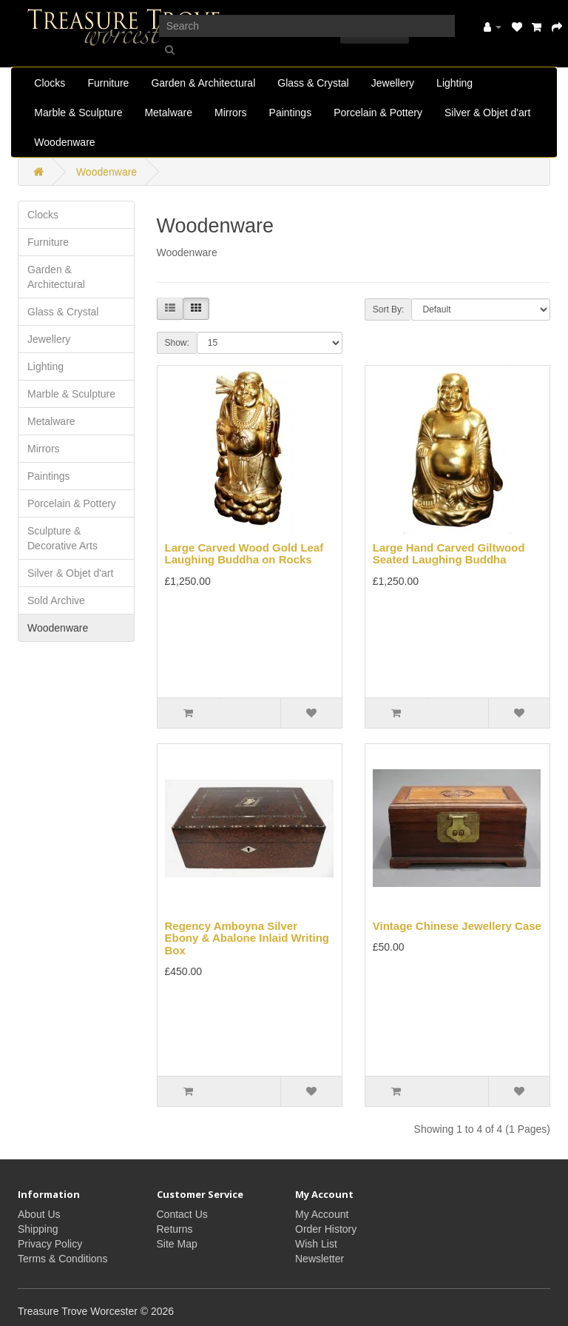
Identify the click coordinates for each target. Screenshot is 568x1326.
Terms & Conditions (62, 1259)
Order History (325, 1229)
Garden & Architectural (203, 83)
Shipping (38, 1229)
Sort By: (389, 309)
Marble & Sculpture (78, 112)
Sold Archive (56, 600)
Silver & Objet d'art (487, 112)
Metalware (168, 112)
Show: (177, 343)
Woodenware (64, 142)
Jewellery (392, 83)
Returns (175, 1229)
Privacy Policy (50, 1244)
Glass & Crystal (312, 83)
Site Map (177, 1244)
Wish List (316, 1244)
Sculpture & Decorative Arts (62, 538)
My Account (321, 1214)
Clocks (49, 83)
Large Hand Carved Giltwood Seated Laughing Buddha (449, 553)
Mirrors (230, 112)
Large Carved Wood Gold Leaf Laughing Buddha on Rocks (244, 553)
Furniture (108, 83)
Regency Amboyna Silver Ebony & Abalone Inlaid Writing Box (247, 938)
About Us (39, 1214)
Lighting (454, 83)
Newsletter (319, 1259)
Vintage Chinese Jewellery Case (457, 926)
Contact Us (182, 1214)
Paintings (290, 112)
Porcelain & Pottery (378, 112)
